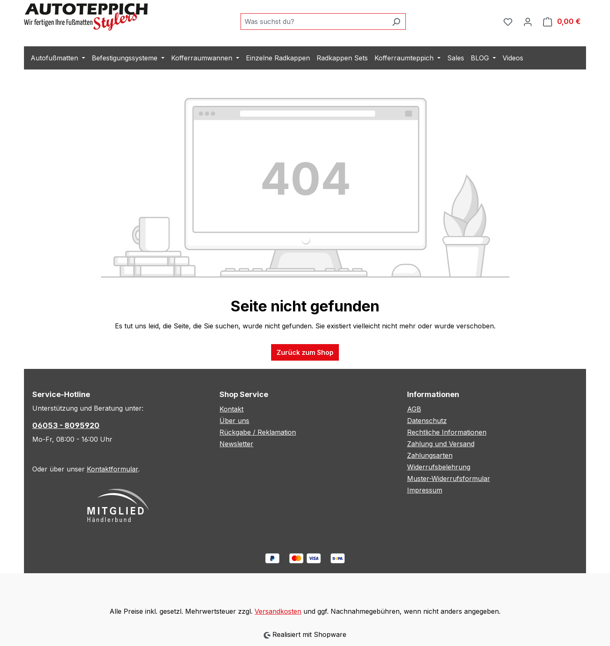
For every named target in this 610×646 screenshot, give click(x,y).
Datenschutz (427, 420)
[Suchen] (396, 21)
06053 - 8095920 (66, 425)
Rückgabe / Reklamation (257, 432)
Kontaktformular (112, 469)
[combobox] (314, 21)
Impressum (424, 490)
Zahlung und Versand (440, 444)
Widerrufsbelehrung (438, 467)
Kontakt (231, 409)
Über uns (234, 420)
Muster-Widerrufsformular (448, 478)
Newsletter (236, 444)
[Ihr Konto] (528, 21)
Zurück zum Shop (305, 352)
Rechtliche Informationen (446, 432)
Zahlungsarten (430, 455)
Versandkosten (278, 611)
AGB (414, 409)
